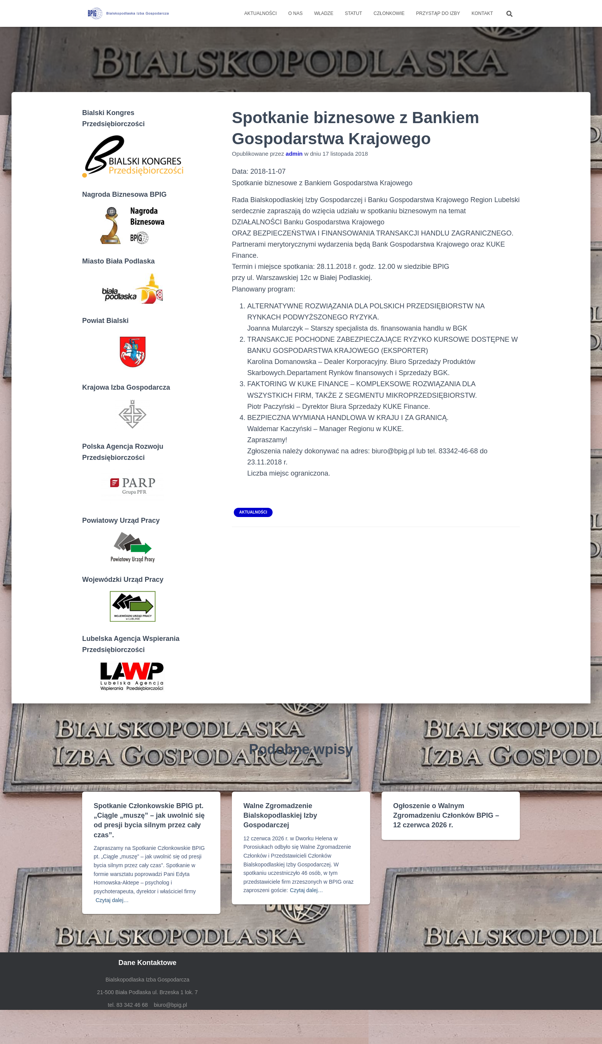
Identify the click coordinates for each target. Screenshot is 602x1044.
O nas (295, 13)
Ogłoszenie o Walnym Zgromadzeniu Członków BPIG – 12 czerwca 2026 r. (446, 815)
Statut (353, 13)
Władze (323, 13)
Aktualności (260, 13)
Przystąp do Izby (438, 13)
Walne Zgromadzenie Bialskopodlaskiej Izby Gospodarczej (280, 815)
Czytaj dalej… (112, 900)
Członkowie (389, 13)
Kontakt (482, 13)
